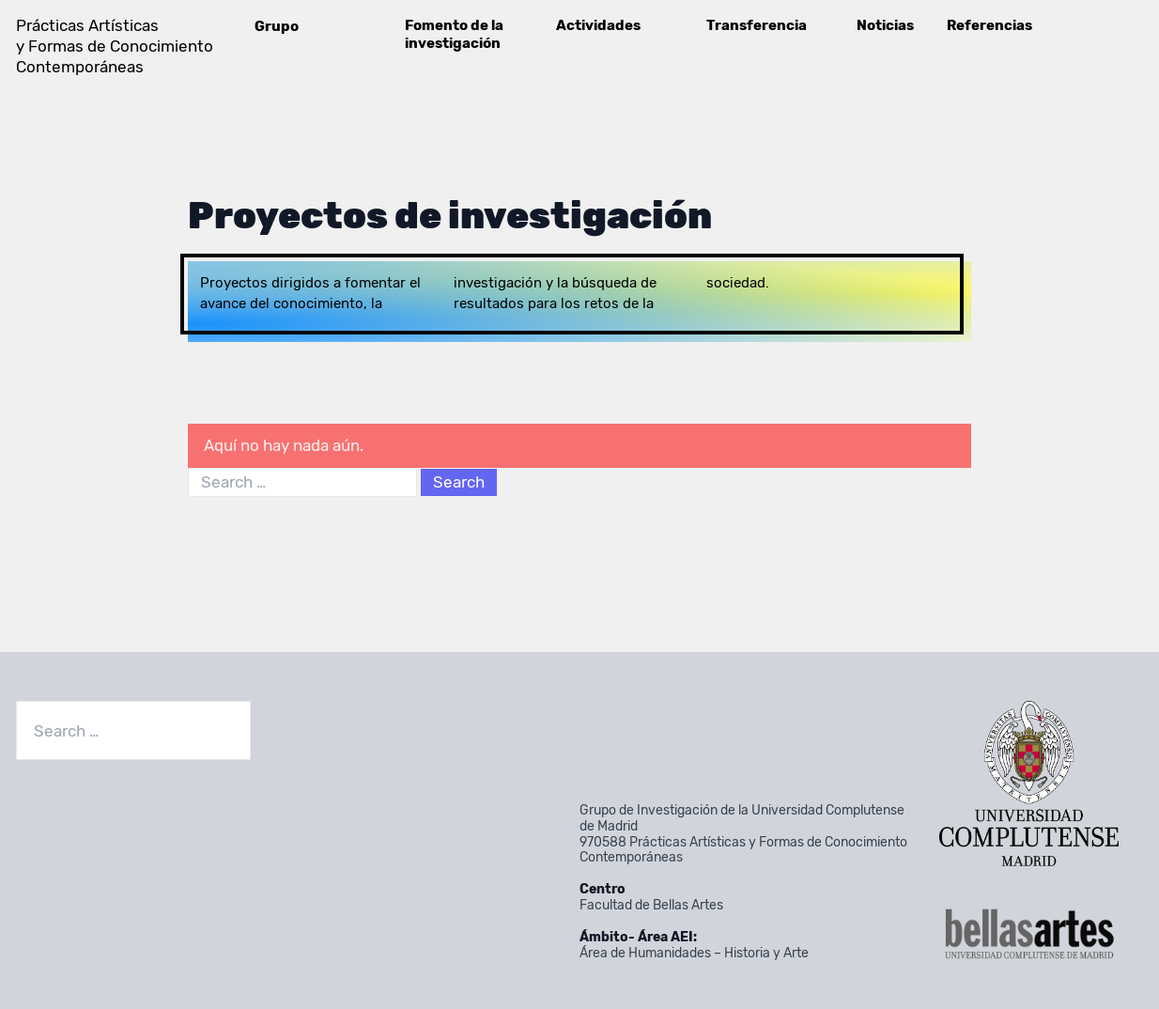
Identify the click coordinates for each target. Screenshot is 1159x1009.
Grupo (277, 26)
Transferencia (756, 25)
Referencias (989, 25)
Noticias (885, 25)
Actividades (598, 25)
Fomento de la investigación (454, 34)
